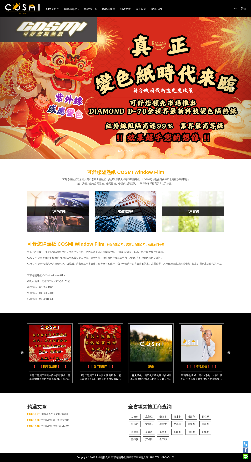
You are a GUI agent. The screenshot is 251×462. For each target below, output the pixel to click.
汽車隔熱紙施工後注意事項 (48, 420)
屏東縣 (191, 431)
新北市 (177, 416)
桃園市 (191, 416)
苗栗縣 (149, 424)
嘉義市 (149, 431)
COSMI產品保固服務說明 (47, 414)
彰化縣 (177, 424)
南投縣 (191, 424)
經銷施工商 (90, 9)
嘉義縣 (134, 431)
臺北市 (163, 416)
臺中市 (163, 424)
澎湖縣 (149, 439)
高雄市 (177, 431)
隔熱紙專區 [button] (71, 9)
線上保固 (141, 9)
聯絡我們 (156, 9)
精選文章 (125, 9)
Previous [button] (22, 353)
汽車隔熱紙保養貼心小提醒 (48, 426)
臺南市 (163, 431)
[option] (50, 353)
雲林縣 (205, 424)
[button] (19, 88)
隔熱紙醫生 (108, 9)
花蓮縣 (205, 431)
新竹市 (134, 424)
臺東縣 (134, 439)
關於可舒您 (52, 9)
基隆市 (134, 416)
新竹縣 (205, 416)
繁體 (243, 8)
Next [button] (229, 353)
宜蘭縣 (149, 416)
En (235, 8)
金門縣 (163, 439)
